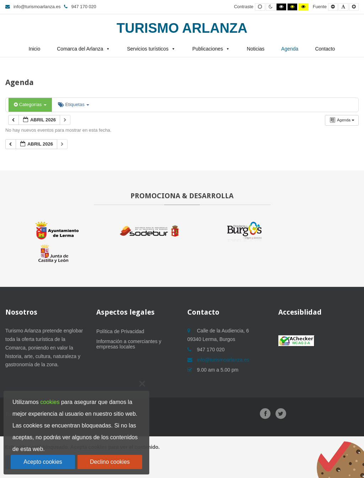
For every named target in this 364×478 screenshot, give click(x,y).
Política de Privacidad (120, 331)
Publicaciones (207, 49)
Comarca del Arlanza (80, 49)
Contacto (325, 49)
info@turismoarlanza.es (32, 6)
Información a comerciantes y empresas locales (128, 344)
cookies (49, 402)
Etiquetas (73, 104)
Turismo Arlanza (182, 28)
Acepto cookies (42, 462)
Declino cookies (110, 462)
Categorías (30, 104)
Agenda (289, 49)
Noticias (255, 49)
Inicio (35, 49)
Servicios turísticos (147, 49)
